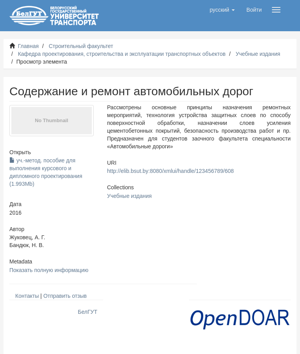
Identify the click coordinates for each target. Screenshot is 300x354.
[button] (222, 10)
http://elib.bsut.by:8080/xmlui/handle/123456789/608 (170, 171)
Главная (28, 46)
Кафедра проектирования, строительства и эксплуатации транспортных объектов (122, 54)
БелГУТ (87, 312)
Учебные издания (258, 54)
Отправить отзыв (65, 296)
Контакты (27, 296)
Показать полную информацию (48, 270)
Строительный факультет (81, 46)
